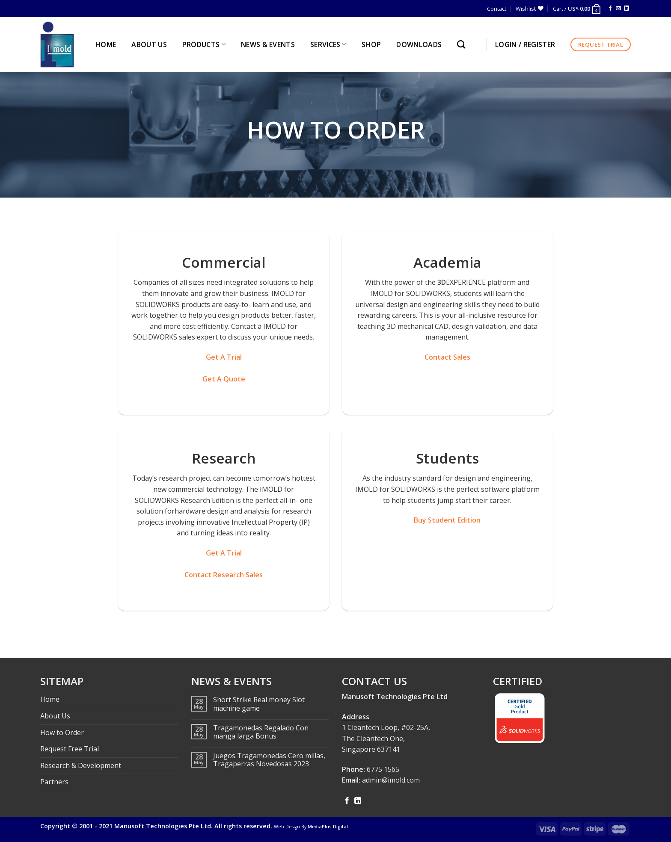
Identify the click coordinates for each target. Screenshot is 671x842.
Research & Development (80, 765)
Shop (371, 44)
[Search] (463, 44)
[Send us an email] (618, 9)
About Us (55, 716)
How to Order (62, 732)
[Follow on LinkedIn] (626, 9)
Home (49, 699)
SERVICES (328, 44)
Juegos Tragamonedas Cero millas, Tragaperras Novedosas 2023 (269, 760)
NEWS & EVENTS (268, 44)
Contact (496, 8)
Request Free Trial (69, 748)
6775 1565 (383, 769)
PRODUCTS (204, 44)
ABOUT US (149, 44)
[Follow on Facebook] (610, 9)
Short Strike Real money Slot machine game (259, 704)
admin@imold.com (391, 780)
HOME (105, 44)
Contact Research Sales (223, 574)
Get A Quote (223, 379)
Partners (54, 781)
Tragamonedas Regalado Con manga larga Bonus (261, 732)
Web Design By (311, 827)
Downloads (419, 44)
